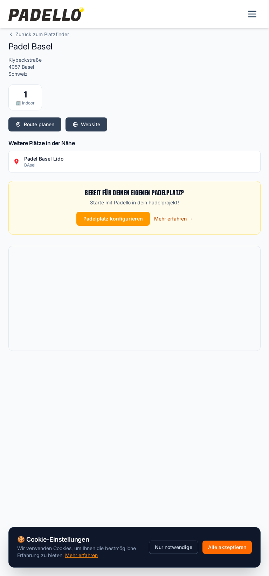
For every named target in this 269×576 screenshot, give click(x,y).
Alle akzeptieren (227, 547)
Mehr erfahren (81, 555)
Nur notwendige (173, 547)
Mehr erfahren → (173, 219)
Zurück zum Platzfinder (38, 34)
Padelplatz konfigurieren (113, 219)
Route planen (34, 124)
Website (86, 124)
